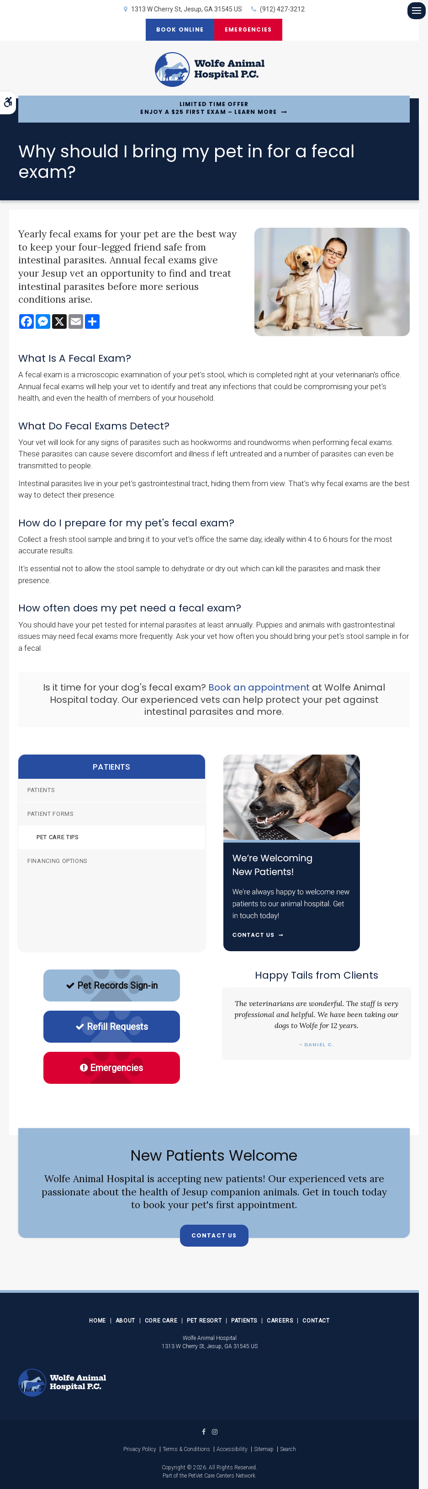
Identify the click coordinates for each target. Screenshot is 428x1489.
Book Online (179, 29)
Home (97, 1321)
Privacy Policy (139, 1449)
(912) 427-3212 (282, 9)
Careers (280, 1321)
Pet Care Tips (58, 837)
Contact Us (214, 1235)
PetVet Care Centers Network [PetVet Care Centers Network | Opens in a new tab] (221, 1476)
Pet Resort (204, 1321)
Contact (315, 1321)
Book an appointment (259, 687)
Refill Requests (111, 1026)
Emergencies (249, 29)
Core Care (161, 1321)
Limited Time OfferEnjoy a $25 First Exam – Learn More (208, 108)
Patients (41, 790)
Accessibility (232, 1449)
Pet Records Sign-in (112, 985)
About (125, 1321)
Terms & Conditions (186, 1449)
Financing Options (57, 860)
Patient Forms (50, 813)
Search (288, 1449)
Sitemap (264, 1449)
